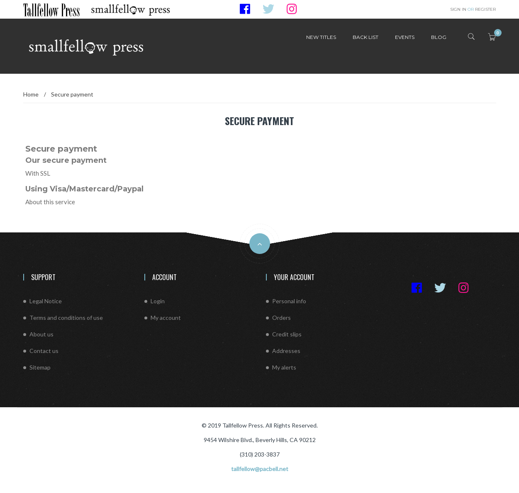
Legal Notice (45, 300)
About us (41, 334)
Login (158, 300)
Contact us (43, 350)
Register (482, 9)
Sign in (459, 9)
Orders (281, 317)
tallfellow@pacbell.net (259, 468)
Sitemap (40, 367)
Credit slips (287, 334)
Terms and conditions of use (66, 317)
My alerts (284, 367)
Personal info (289, 300)
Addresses (286, 350)
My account (166, 317)
